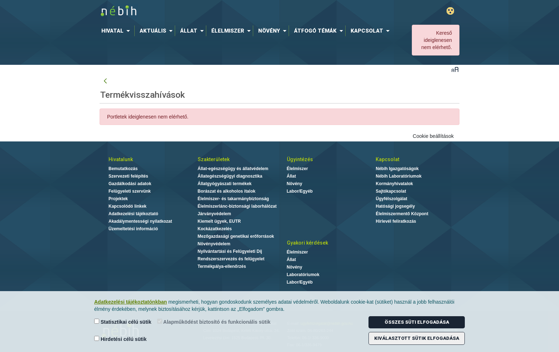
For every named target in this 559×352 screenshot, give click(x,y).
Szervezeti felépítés (128, 176)
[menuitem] (117, 30)
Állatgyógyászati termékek (225, 183)
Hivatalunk (121, 159)
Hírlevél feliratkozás (396, 221)
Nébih (203, 11)
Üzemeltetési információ (133, 228)
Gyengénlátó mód (450, 11)
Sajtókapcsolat (391, 191)
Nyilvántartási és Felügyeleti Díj (230, 251)
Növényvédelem (214, 243)
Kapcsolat (387, 159)
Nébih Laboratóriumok (398, 176)
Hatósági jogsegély (395, 206)
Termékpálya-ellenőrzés (222, 266)
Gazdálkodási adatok (130, 183)
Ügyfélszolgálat (391, 198)
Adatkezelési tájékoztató (133, 213)
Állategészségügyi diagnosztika (230, 176)
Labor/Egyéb (300, 191)
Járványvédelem (214, 213)
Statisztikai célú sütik (122, 322)
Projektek (118, 198)
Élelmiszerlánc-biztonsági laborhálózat (237, 206)
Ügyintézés (300, 159)
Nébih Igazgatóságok (397, 168)
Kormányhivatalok (394, 183)
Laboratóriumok (303, 274)
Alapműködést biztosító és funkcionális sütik (214, 322)
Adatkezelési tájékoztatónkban (130, 302)
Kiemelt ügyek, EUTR (219, 221)
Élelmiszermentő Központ (402, 213)
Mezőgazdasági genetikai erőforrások (236, 236)
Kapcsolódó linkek (127, 206)
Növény (294, 183)
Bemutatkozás (123, 168)
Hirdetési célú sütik (120, 339)
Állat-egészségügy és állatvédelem (233, 168)
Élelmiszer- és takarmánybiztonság (233, 198)
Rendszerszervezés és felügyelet (231, 258)
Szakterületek (214, 159)
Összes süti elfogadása (417, 322)
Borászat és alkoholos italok (226, 191)
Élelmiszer (297, 168)
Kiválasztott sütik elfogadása (416, 338)
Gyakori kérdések (307, 243)
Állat (291, 176)
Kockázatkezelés (215, 228)
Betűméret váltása (454, 69)
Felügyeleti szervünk (130, 191)
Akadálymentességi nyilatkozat (140, 221)
